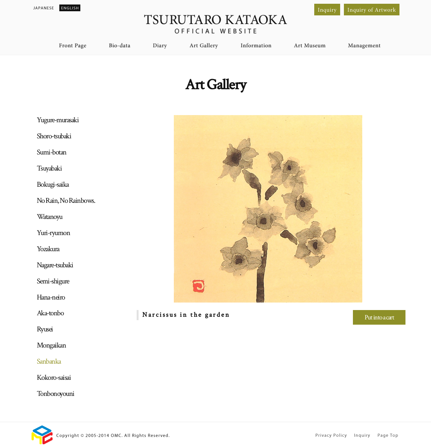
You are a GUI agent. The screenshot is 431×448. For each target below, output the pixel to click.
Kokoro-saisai (54, 377)
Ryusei (45, 329)
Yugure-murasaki (58, 120)
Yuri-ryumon (53, 233)
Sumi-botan (51, 152)
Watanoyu (49, 217)
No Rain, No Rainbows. (66, 200)
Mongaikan (51, 345)
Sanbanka (49, 361)
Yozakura (48, 249)
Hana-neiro (51, 297)
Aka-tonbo (50, 313)
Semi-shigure (53, 281)
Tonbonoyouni (55, 394)
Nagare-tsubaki (55, 265)
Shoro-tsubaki (54, 136)
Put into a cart (379, 317)
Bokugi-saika (53, 184)
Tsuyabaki (49, 168)
